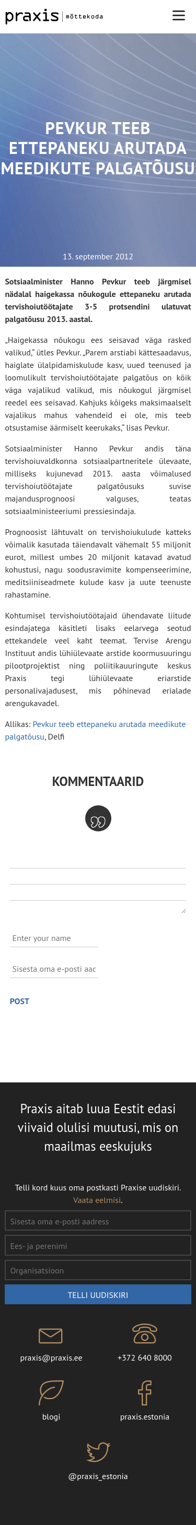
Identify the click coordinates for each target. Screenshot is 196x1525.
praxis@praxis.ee (51, 1342)
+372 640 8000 (145, 1342)
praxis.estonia (145, 1401)
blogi (51, 1401)
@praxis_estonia (98, 1460)
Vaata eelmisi (97, 1200)
